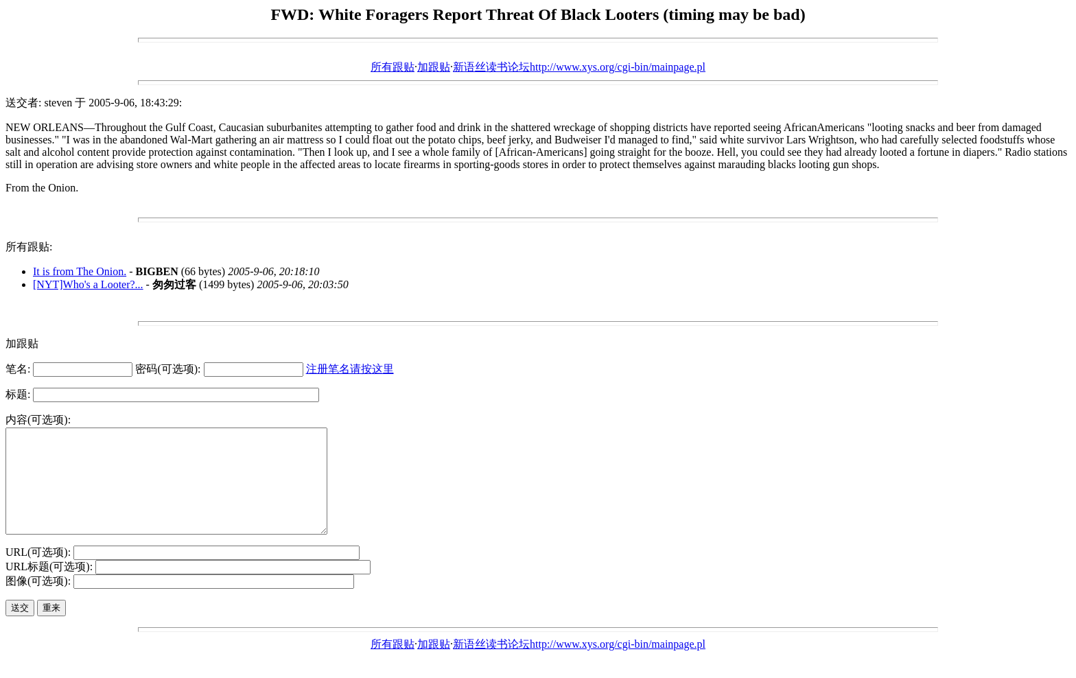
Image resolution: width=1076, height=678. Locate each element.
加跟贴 (433, 67)
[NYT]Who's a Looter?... (88, 284)
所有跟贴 (392, 67)
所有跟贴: (28, 247)
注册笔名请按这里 (350, 369)
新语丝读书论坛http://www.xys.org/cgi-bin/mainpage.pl (579, 67)
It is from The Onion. (79, 271)
